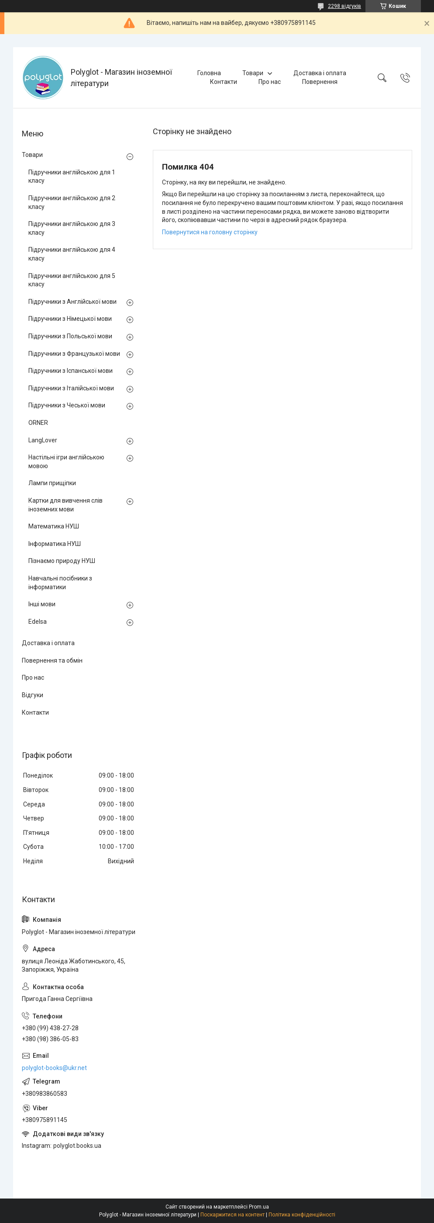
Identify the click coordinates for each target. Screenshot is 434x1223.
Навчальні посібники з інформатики (60, 583)
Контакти (223, 81)
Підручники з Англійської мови (72, 301)
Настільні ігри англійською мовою (66, 461)
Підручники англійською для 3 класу (71, 228)
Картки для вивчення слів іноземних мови (65, 505)
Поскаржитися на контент (232, 1215)
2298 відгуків (344, 6)
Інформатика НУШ (54, 543)
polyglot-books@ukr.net (54, 1067)
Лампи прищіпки (52, 482)
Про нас (269, 81)
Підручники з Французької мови (74, 353)
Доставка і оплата (319, 72)
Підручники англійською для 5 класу (71, 280)
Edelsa (37, 621)
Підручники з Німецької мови (70, 318)
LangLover (42, 440)
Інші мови (41, 604)
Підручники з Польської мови (70, 336)
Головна (209, 72)
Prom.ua (259, 1207)
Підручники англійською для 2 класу (71, 202)
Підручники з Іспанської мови (70, 370)
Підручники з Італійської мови (71, 388)
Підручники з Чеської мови (66, 405)
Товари (252, 72)
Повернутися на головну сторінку (210, 232)
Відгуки (32, 694)
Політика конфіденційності (302, 1215)
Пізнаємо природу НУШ (61, 560)
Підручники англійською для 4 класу (71, 254)
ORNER (38, 422)
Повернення (320, 81)
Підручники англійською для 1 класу (71, 176)
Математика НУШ (53, 526)
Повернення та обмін (52, 660)
